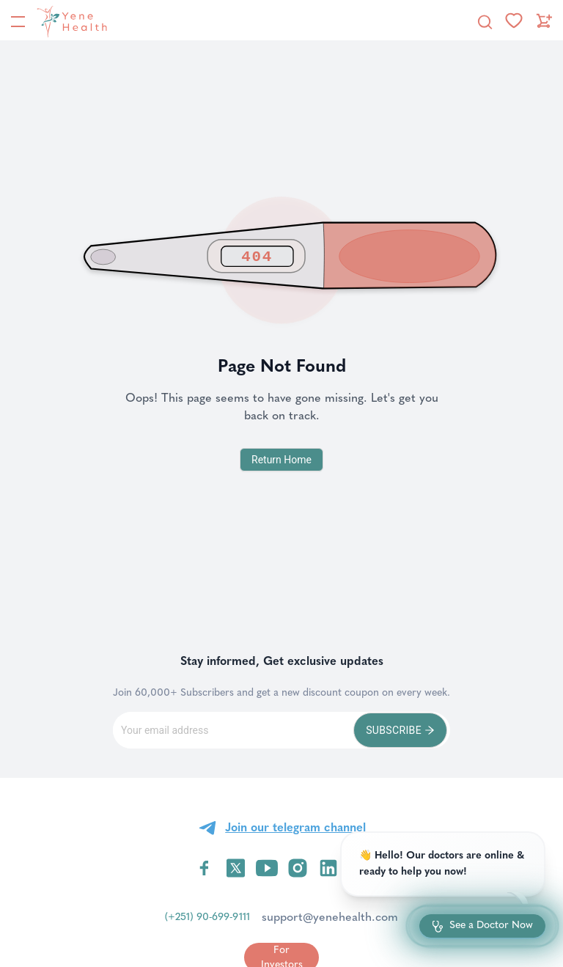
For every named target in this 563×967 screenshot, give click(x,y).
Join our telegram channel (295, 827)
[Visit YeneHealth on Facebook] (205, 868)
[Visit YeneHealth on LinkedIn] (328, 868)
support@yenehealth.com (330, 917)
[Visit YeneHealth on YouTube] (267, 868)
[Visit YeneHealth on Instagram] (298, 868)
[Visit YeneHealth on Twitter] (235, 868)
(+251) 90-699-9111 (207, 917)
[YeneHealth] (69, 21)
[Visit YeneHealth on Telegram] (359, 868)
